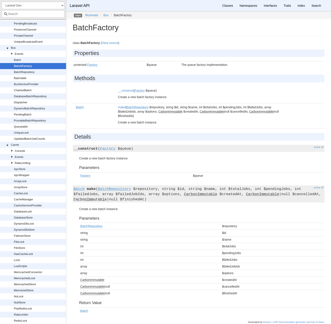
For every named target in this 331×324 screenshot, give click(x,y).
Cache (15, 144)
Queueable (21, 126)
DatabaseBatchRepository (30, 96)
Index (301, 5)
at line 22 (319, 147)
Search (316, 5)
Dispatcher (20, 102)
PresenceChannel (25, 29)
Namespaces (248, 5)
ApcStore (19, 169)
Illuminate (91, 15)
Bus (13, 47)
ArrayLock (20, 181)
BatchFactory (23, 66)
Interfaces (270, 5)
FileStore (19, 247)
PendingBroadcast (25, 23)
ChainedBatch (23, 90)
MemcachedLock (24, 278)
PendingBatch (22, 114)
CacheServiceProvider (28, 205)
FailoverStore (22, 235)
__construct (125, 90)
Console (20, 150)
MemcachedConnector (28, 272)
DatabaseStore (23, 217)
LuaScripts (20, 266)
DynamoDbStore (24, 229)
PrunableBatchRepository (30, 120)
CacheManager (23, 199)
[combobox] (33, 14)
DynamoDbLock (24, 223)
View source (110, 43)
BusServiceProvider (26, 84)
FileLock (19, 241)
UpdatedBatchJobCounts (29, 138)
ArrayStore (20, 187)
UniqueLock (21, 132)
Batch (17, 60)
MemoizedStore (24, 290)
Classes (227, 5)
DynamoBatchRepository (29, 108)
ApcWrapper (21, 175)
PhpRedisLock (23, 308)
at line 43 (319, 187)
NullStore (19, 302)
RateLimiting (22, 163)
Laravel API (80, 5)
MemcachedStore (25, 284)
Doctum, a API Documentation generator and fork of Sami (293, 322)
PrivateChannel (23, 35)
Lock (17, 260)
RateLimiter (21, 314)
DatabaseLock (23, 211)
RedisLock (20, 320)
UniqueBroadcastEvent (28, 41)
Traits (287, 5)
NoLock (18, 296)
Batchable (20, 78)
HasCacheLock (23, 254)
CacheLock (21, 193)
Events (19, 53)
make (121, 107)
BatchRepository (24, 72)
